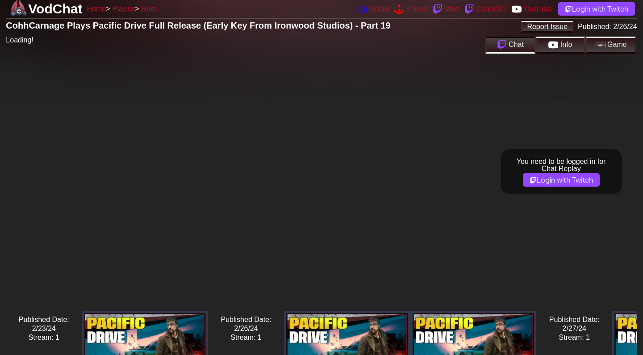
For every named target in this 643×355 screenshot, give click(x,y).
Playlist (123, 9)
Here (149, 9)
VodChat (55, 8)
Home (96, 9)
